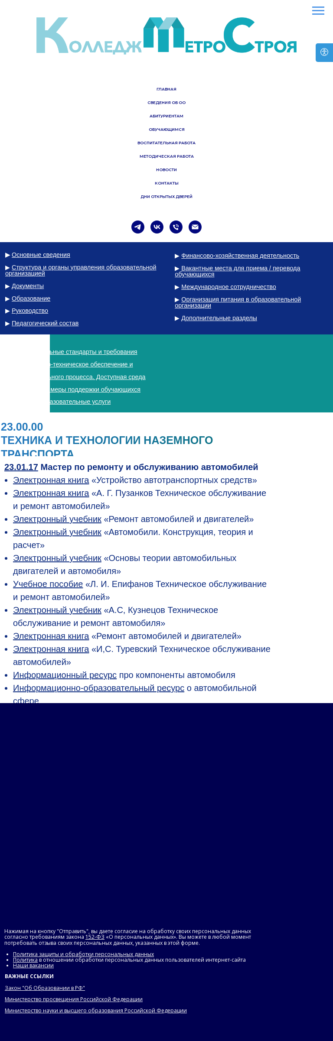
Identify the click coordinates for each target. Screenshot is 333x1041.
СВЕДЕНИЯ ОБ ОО (166, 102)
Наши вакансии (33, 965)
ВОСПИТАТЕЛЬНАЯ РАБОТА (166, 142)
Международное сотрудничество (228, 286)
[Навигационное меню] (318, 10)
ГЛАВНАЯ (166, 89)
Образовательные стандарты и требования (74, 351)
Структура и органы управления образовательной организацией (81, 270)
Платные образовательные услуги (61, 401)
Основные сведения (41, 254)
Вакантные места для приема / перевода (240, 268)
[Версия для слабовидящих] (324, 52)
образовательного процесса (52, 376)
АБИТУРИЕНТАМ (166, 116)
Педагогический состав (45, 323)
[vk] (156, 227)
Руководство (30, 310)
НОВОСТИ (166, 169)
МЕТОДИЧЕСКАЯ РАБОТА (167, 156)
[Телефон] (176, 227)
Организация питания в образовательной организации (238, 302)
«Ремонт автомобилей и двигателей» (133, 519)
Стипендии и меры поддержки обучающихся (76, 389)
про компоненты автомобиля (124, 675)
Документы (28, 285)
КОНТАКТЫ (167, 183)
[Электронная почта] (195, 227)
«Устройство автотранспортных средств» (135, 480)
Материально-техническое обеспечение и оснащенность (69, 367)
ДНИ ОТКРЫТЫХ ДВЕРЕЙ (166, 196)
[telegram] (137, 227)
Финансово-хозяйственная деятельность (240, 255)
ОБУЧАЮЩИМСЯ (167, 129)
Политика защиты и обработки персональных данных (83, 954)
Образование (31, 298)
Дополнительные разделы (219, 318)
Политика (25, 959)
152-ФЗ (94, 936)
